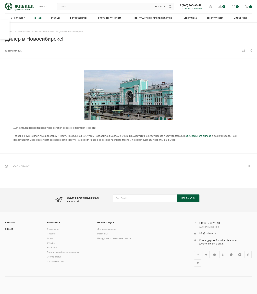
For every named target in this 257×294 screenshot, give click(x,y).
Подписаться (189, 198)
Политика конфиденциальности (63, 252)
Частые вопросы (55, 261)
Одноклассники (222, 254)
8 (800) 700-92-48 (190, 5)
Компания (53, 222)
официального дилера (198, 135)
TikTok (248, 254)
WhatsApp (231, 254)
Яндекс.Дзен (239, 254)
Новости (51, 233)
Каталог (10, 222)
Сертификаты (54, 257)
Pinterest (197, 263)
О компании (53, 229)
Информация (105, 222)
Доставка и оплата (106, 229)
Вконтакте (197, 254)
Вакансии (52, 247)
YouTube (214, 254)
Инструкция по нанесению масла (114, 238)
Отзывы (51, 243)
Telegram (206, 254)
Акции (9, 229)
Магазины (102, 233)
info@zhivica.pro (208, 233)
